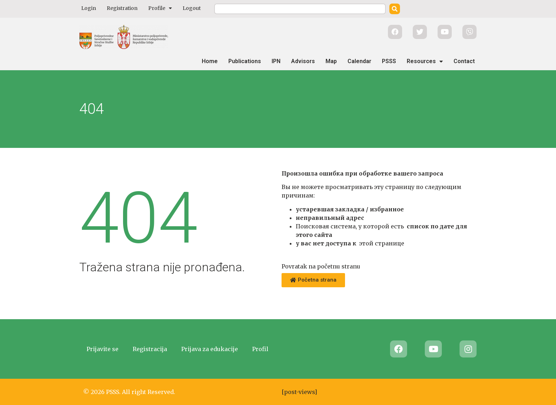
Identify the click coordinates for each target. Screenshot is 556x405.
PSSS (389, 61)
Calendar (359, 61)
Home (210, 61)
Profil (260, 349)
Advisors (303, 61)
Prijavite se (102, 349)
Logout (192, 8)
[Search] (394, 9)
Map (331, 61)
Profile (160, 8)
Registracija (150, 349)
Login (88, 8)
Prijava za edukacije (209, 349)
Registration (122, 8)
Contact (464, 61)
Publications (244, 61)
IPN (276, 61)
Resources (425, 61)
